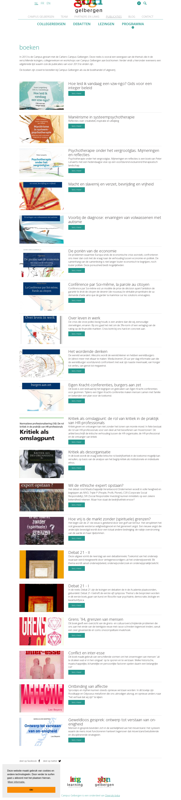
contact (147, 16)
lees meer (76, 93)
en (48, 3)
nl (36, 3)
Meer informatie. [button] (16, 782)
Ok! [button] (31, 790)
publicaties (114, 16)
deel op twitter (52, 747)
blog (131, 16)
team (64, 16)
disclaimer (135, 787)
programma (133, 24)
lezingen (106, 24)
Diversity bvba (112, 782)
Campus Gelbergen (41, 16)
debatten (82, 24)
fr (42, 3)
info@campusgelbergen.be (113, 787)
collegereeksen (51, 24)
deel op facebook (30, 747)
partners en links (86, 16)
